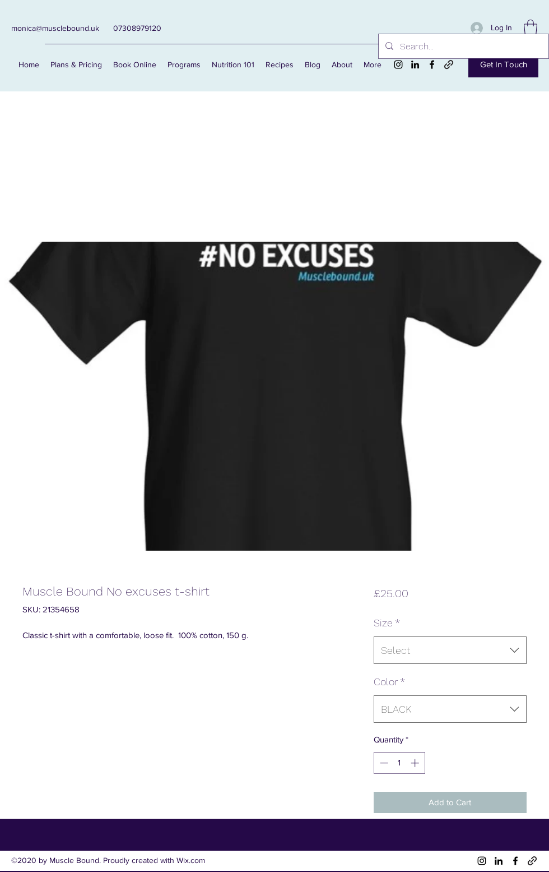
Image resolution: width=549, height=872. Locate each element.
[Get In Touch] (503, 64)
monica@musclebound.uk (55, 28)
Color (389, 682)
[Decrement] (382, 763)
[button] (530, 28)
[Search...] (462, 46)
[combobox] (450, 650)
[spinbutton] (399, 763)
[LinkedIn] (415, 64)
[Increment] (416, 763)
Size (387, 623)
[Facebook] (432, 64)
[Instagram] (398, 64)
